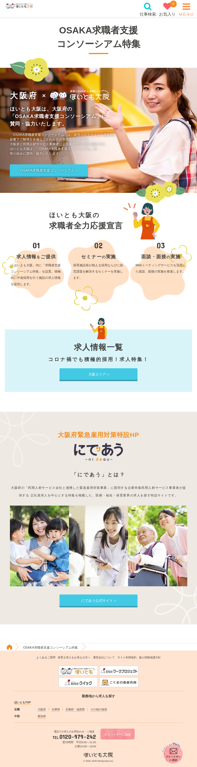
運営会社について (104, 657)
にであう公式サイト (98, 601)
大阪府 (42, 709)
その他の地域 (99, 709)
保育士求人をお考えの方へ (74, 657)
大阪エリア (98, 374)
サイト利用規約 (127, 657)
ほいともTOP (22, 702)
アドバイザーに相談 (118, 734)
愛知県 (42, 716)
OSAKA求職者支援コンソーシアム (49, 171)
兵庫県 (56, 709)
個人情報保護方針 (150, 657)
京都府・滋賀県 (75, 709)
